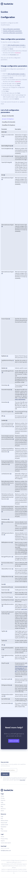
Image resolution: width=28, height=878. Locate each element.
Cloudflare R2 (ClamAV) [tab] (8, 122)
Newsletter (3, 827)
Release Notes (4, 820)
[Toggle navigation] (25, 4)
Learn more (24, 609)
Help (2, 802)
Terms (2, 836)
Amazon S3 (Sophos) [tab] (8, 119)
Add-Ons (3, 804)
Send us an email (13, 741)
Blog (2, 806)
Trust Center (4, 831)
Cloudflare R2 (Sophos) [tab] (8, 125)
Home (2, 796)
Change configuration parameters (12, 31)
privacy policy (22, 780)
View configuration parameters (11, 29)
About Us (3, 808)
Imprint (3, 840)
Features (3, 800)
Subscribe (5, 774)
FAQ (2, 818)
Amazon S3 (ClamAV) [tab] (8, 116)
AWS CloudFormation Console (16, 45)
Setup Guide (4, 822)
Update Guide (4, 824)
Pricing (2, 798)
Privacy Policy (4, 838)
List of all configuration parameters (12, 33)
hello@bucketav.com (6, 850)
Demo (2, 810)
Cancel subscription (6, 843)
